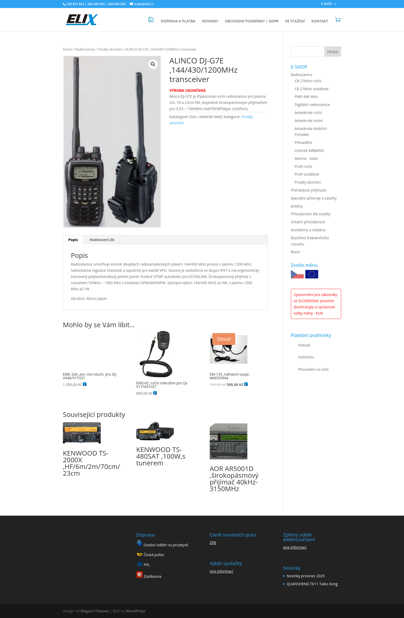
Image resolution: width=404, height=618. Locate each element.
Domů (67, 49)
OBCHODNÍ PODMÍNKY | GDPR (252, 21)
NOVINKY (210, 21)
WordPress (135, 610)
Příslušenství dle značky (310, 213)
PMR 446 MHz (306, 96)
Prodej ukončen (110, 49)
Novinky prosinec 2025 (306, 575)
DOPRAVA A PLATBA (178, 21)
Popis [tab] (73, 239)
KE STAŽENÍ (295, 21)
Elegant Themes (95, 610)
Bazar (295, 251)
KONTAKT (319, 21)
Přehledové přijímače (308, 190)
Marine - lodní (306, 158)
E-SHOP (326, 4)
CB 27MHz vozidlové (312, 88)
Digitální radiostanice (312, 104)
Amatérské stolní (309, 120)
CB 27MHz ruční (308, 80)
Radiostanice (85, 49)
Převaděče (303, 142)
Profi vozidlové (307, 174)
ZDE (213, 542)
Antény (297, 206)
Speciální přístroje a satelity (314, 198)
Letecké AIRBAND (309, 150)
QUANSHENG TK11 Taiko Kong (312, 583)
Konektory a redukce (308, 229)
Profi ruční (303, 166)
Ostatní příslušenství (308, 221)
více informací (221, 571)
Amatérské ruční (308, 112)
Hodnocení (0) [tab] (101, 239)
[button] (153, 64)
